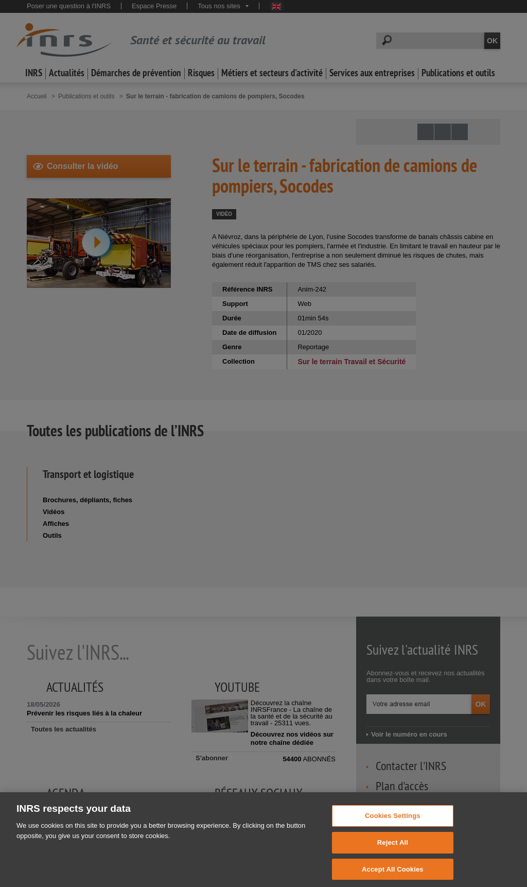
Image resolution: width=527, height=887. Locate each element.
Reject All (392, 848)
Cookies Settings (392, 821)
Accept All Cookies (393, 874)
